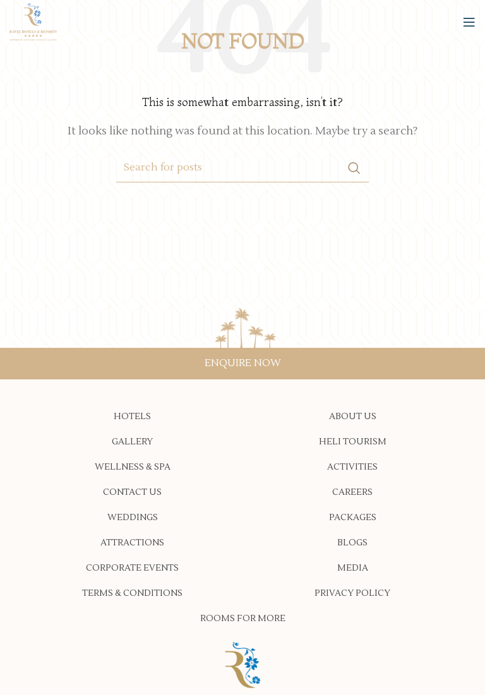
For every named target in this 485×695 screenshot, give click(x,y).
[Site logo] (33, 21)
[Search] (242, 167)
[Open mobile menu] (469, 22)
